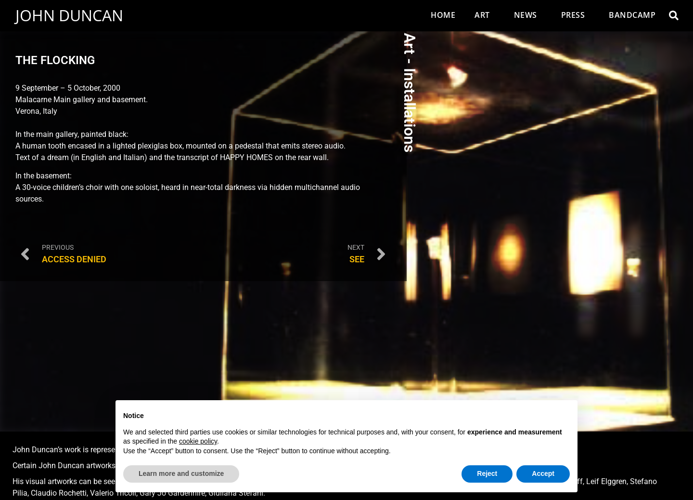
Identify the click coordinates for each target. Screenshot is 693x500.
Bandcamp (632, 15)
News (528, 15)
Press (575, 15)
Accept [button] (543, 473)
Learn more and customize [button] (181, 473)
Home (443, 15)
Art (485, 15)
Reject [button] (487, 473)
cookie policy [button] (198, 441)
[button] (673, 15)
